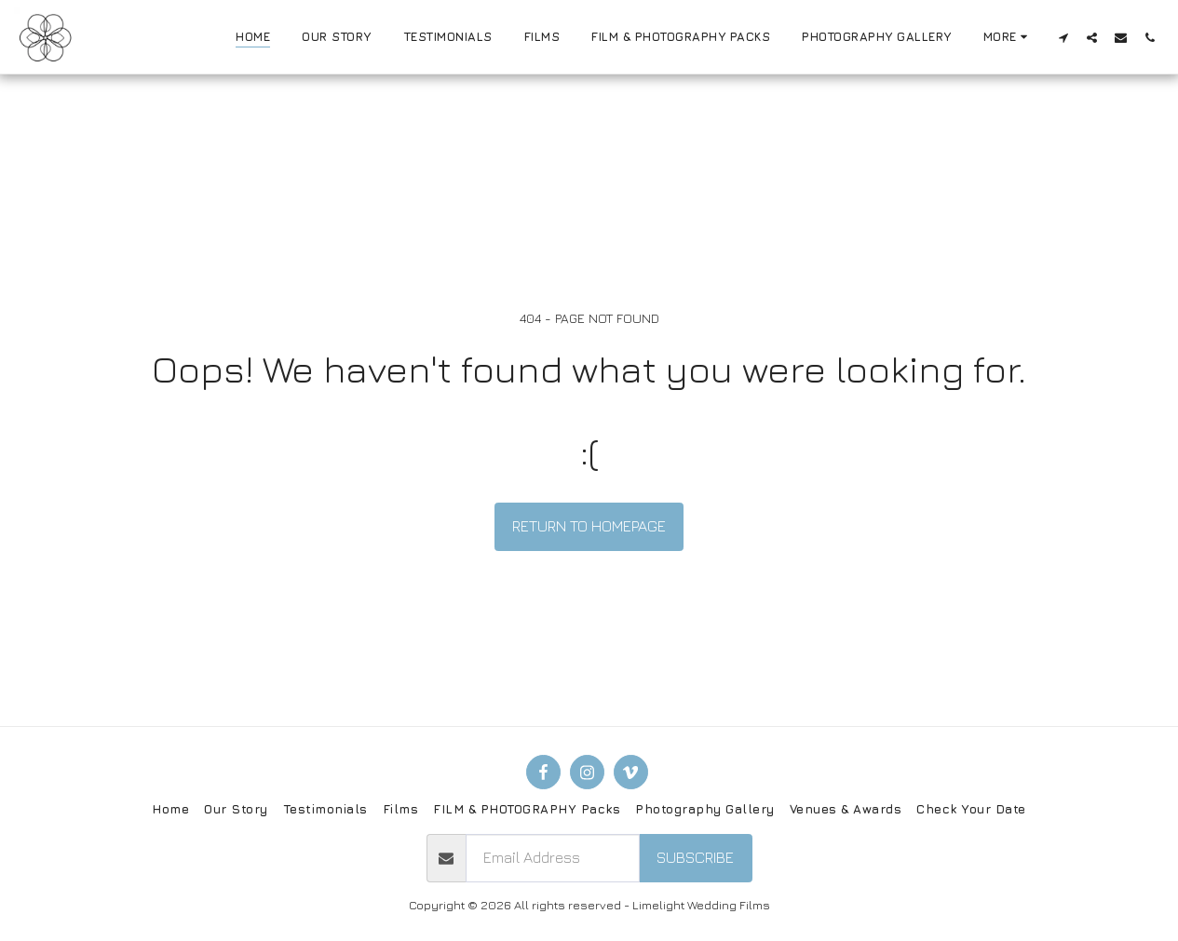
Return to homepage (589, 526)
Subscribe (695, 857)
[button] (1062, 37)
